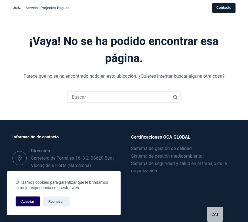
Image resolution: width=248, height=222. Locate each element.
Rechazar (56, 201)
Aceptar (27, 201)
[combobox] (119, 97)
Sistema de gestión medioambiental (167, 156)
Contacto (224, 7)
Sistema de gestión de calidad (161, 148)
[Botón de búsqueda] (175, 97)
